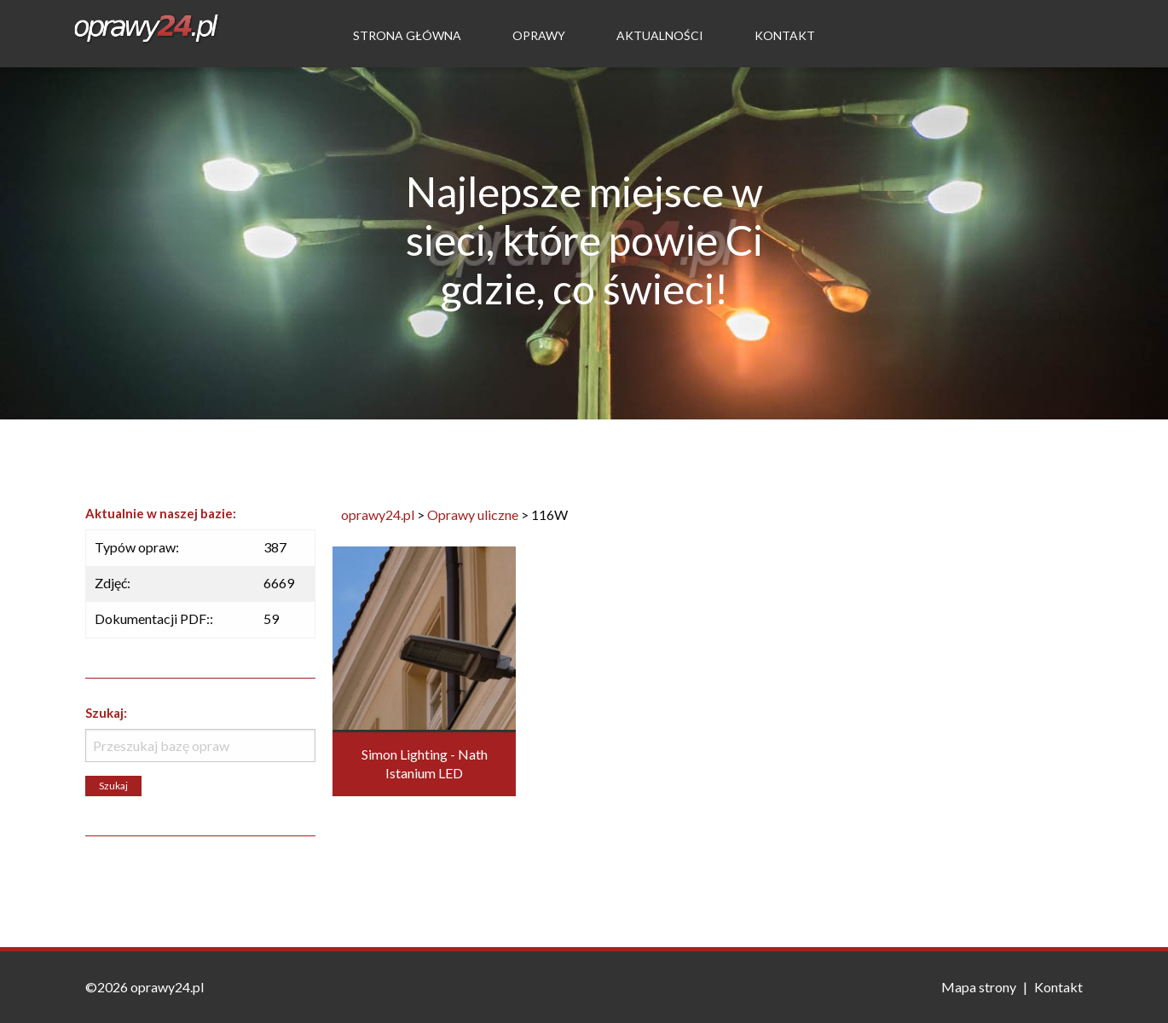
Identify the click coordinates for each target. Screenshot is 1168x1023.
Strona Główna (407, 35)
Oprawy (538, 35)
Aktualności (659, 35)
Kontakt (785, 35)
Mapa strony (978, 987)
